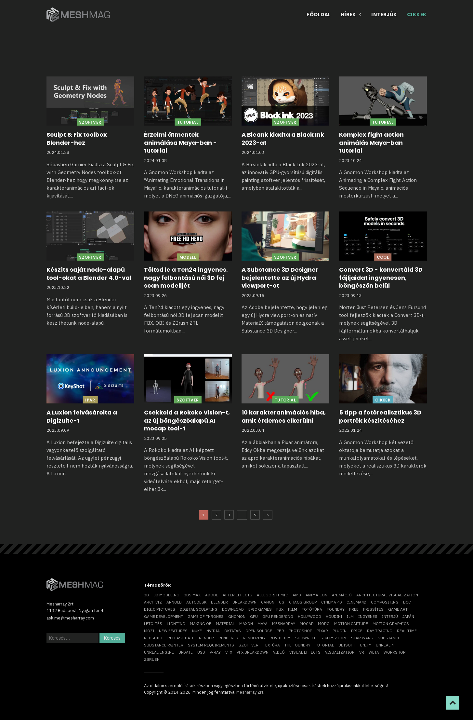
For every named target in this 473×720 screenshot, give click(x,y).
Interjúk (384, 14)
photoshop (300, 630)
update (185, 652)
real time (407, 630)
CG (281, 602)
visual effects (305, 652)
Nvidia (213, 630)
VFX (228, 652)
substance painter (163, 645)
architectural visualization (387, 594)
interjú (390, 616)
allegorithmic (272, 594)
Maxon (246, 623)
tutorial (324, 645)
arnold (174, 602)
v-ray (215, 652)
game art (398, 609)
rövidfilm (280, 637)
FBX (279, 609)
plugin (340, 630)
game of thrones (206, 616)
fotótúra (312, 609)
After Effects (237, 594)
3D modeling (166, 594)
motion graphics (391, 623)
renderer (228, 637)
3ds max (192, 594)
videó (279, 652)
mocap (306, 623)
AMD (297, 594)
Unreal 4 (385, 645)
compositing (385, 602)
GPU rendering (277, 616)
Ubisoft (346, 645)
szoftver (248, 645)
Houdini (334, 616)
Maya (262, 623)
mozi (149, 630)
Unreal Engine (159, 652)
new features (173, 630)
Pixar (322, 630)
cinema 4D (331, 602)
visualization (340, 652)
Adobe (211, 594)
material (225, 623)
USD (201, 652)
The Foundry (297, 645)
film (292, 609)
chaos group (303, 602)
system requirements (211, 645)
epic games (260, 609)
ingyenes (367, 616)
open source (258, 630)
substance (389, 637)
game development (163, 616)
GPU (254, 616)
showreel (305, 637)
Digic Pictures (159, 609)
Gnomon (236, 616)
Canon (267, 602)
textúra (271, 645)
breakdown (244, 602)
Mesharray (283, 623)
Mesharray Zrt (249, 692)
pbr (280, 630)
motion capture (351, 623)
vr (361, 652)
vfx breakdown (253, 652)
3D (146, 594)
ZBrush (152, 659)
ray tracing (379, 630)
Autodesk (196, 602)
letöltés (153, 623)
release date (180, 637)
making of (200, 623)
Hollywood (309, 616)
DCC (407, 602)
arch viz (153, 602)
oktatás (232, 630)
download (233, 609)
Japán (408, 616)
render (206, 637)
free (354, 609)
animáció (342, 594)
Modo (324, 623)
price (356, 630)
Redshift (153, 637)
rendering (254, 637)
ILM (350, 616)
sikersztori (334, 637)
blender (219, 602)
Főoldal (319, 14)
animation (316, 594)
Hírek (351, 14)
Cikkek (417, 14)
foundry (336, 609)
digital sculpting (198, 609)
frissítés (373, 609)
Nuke (197, 630)
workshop (394, 652)
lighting (176, 623)
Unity (365, 645)
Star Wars (362, 637)
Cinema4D (356, 602)
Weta (374, 652)
